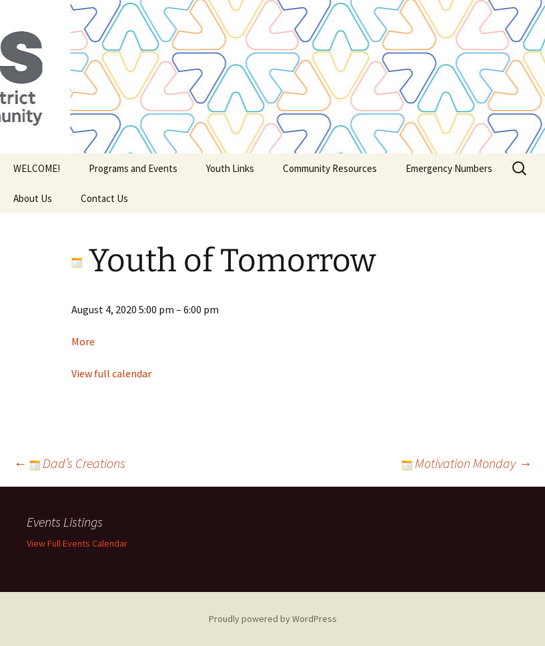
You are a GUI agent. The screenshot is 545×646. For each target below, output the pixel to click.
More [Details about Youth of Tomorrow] (83, 341)
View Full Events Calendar (77, 543)
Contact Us (104, 198)
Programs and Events (133, 168)
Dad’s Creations (69, 463)
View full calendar (111, 373)
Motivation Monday (467, 463)
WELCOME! (36, 168)
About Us (32, 198)
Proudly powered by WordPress (273, 619)
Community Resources (330, 168)
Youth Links (230, 168)
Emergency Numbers (449, 168)
